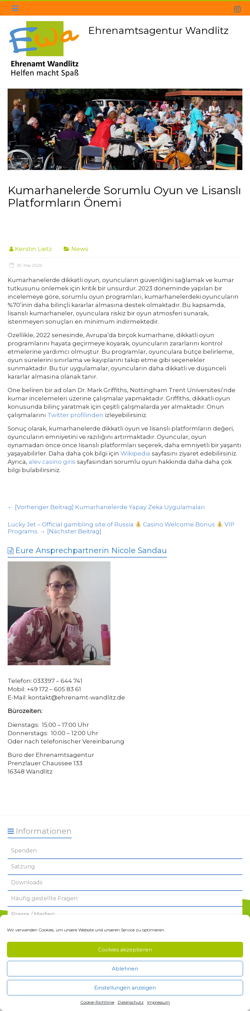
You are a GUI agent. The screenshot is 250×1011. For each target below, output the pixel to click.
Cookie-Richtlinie (97, 1002)
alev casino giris (52, 461)
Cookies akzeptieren (125, 949)
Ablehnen (125, 968)
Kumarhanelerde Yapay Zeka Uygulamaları (106, 507)
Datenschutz (131, 1002)
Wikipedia (135, 453)
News (79, 248)
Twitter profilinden (75, 415)
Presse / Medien (33, 914)
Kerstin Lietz (33, 248)
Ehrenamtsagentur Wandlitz (158, 30)
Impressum (158, 1002)
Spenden (24, 850)
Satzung (23, 866)
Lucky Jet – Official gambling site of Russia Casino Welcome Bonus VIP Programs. (121, 528)
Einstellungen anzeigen (125, 987)
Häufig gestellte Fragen (44, 898)
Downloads (26, 882)
